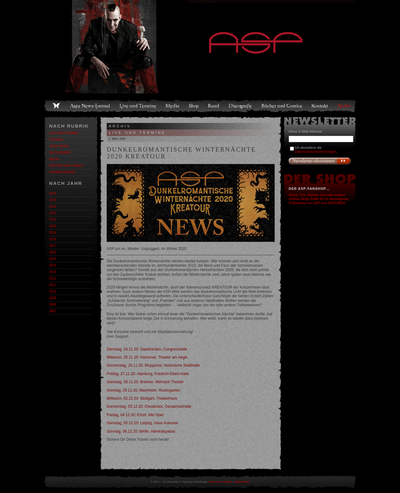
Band (214, 106)
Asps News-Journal (90, 106)
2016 (52, 252)
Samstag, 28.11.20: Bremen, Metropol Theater (145, 382)
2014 (52, 265)
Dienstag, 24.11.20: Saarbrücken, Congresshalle (147, 349)
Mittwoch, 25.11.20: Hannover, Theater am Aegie (147, 357)
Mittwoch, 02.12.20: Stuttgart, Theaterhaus (142, 398)
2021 (52, 219)
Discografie (241, 106)
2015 (52, 259)
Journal (56, 139)
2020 (52, 226)
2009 (52, 298)
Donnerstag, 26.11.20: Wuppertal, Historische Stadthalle (153, 365)
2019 (52, 232)
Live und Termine (138, 106)
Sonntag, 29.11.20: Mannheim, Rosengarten (143, 390)
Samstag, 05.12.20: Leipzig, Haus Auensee (142, 423)
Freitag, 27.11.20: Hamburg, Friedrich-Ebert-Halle (148, 374)
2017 (52, 245)
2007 (52, 311)
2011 (52, 285)
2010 (52, 291)
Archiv (344, 106)
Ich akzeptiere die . (316, 149)
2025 (52, 193)
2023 (52, 206)
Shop (194, 106)
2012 (52, 278)
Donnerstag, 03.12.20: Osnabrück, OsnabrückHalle (149, 406)
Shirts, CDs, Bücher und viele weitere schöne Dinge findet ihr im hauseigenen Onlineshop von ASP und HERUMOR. (319, 199)
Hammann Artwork (220, 481)
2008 (52, 304)
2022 (52, 213)
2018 (52, 239)
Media (172, 106)
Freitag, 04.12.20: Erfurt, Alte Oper (135, 415)
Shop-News (58, 146)
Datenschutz (242, 481)
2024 (52, 200)
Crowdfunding (62, 172)
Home (56, 106)
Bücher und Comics (282, 106)
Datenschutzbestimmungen (315, 151)
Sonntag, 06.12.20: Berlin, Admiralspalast (141, 431)
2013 (52, 272)
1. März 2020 (117, 138)
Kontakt (319, 106)
